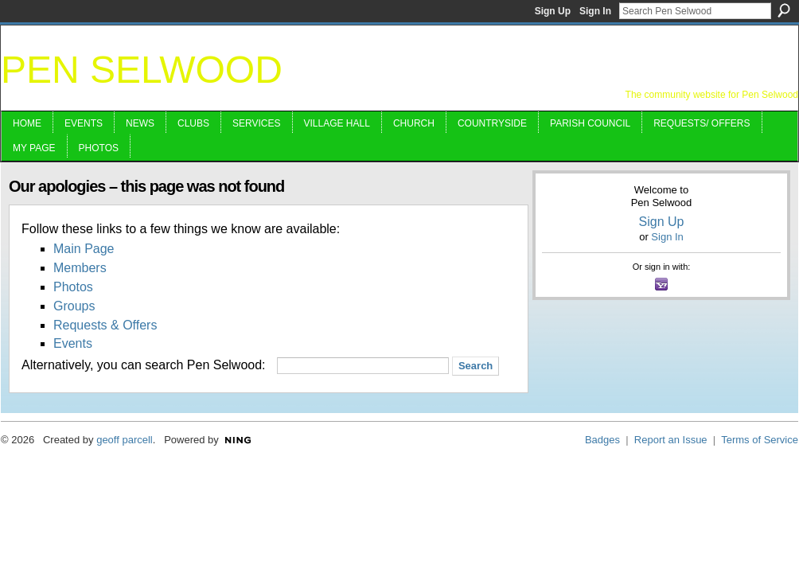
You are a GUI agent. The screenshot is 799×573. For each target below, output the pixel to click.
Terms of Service (759, 440)
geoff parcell (124, 440)
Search (784, 10)
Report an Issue (670, 440)
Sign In (595, 11)
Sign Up (553, 11)
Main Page (84, 248)
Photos (73, 287)
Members (80, 268)
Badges (602, 440)
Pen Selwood (142, 70)
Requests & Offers (105, 325)
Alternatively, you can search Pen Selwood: (143, 365)
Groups (74, 306)
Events (72, 343)
